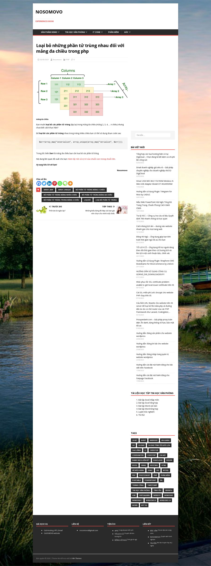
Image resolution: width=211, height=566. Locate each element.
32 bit (134, 440)
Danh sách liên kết (141, 460)
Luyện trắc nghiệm (146, 412)
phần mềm (165, 475)
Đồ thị (144, 505)
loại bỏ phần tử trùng (106, 200)
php (155, 475)
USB (134, 495)
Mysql (166, 470)
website (157, 495)
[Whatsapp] (59, 183)
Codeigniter (138, 455)
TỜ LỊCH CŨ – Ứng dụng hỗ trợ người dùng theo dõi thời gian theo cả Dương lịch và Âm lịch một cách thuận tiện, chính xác (155, 250)
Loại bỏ (87, 200)
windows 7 (137, 500)
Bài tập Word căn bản (147, 406)
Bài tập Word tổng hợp (148, 409)
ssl (161, 480)
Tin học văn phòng (75, 32)
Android (154, 440)
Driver (169, 460)
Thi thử (141, 415)
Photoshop (144, 475)
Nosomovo (57, 59)
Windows (168, 495)
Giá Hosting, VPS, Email (53, 530)
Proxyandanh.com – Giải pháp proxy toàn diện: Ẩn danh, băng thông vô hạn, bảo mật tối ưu (155, 322)
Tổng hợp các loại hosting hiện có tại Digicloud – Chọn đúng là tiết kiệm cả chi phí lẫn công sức (155, 157)
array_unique (64, 190)
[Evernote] (65, 183)
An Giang (165, 440)
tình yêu (157, 490)
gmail (143, 465)
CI (145, 450)
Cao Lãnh (136, 450)
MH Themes (76, 558)
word (135, 505)
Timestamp (152, 485)
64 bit (143, 440)
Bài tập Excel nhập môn (148, 400)
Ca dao (141, 445)
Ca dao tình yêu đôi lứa (159, 445)
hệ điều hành (138, 470)
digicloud (158, 460)
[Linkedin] (49, 183)
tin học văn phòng (141, 490)
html (163, 465)
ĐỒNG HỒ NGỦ (126, 540)
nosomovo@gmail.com (88, 530)
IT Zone (96, 32)
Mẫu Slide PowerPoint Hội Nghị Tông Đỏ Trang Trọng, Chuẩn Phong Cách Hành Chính (154, 205)
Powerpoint (150, 480)
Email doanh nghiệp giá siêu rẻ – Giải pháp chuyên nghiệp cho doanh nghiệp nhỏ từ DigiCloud (154, 170)
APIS (124, 530)
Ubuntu (168, 490)
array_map (48, 190)
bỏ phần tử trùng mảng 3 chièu (90, 190)
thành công (138, 485)
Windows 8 (151, 500)
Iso (157, 470)
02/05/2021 (44, 59)
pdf (134, 475)
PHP (67, 59)
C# (133, 445)
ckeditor (154, 450)
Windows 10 (165, 500)
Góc (126, 32)
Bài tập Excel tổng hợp (148, 402)
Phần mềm (113, 32)
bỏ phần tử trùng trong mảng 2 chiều (61, 200)
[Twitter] (44, 183)
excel (134, 465)
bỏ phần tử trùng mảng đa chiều (97, 195)
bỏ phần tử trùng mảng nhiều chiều (60, 195)
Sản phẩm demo (49, 32)
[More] (70, 183)
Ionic (150, 470)
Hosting (154, 465)
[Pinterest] (54, 183)
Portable (136, 480)
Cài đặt (162, 455)
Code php (151, 455)
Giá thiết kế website (52, 533)
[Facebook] (38, 183)
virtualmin (144, 495)
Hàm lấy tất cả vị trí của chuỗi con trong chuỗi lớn (91, 159)
